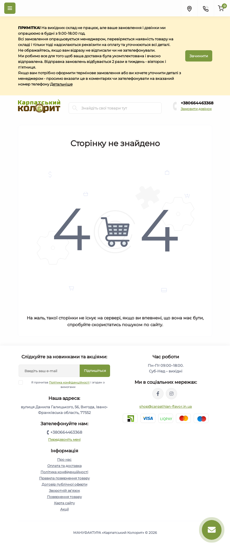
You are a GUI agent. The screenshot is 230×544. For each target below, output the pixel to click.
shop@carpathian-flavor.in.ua (165, 406)
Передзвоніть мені (64, 439)
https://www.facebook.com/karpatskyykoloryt (158, 393)
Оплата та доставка (64, 466)
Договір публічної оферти (64, 484)
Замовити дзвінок (196, 109)
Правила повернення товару (64, 478)
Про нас (64, 459)
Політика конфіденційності (69, 382)
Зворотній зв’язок (64, 490)
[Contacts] (205, 8)
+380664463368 (197, 103)
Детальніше (61, 84)
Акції (64, 509)
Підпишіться (95, 370)
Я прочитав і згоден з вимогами (65, 384)
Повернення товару (64, 497)
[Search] (75, 108)
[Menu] (9, 8)
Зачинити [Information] (198, 56)
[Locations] (189, 8)
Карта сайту (64, 503)
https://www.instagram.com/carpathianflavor (171, 393)
